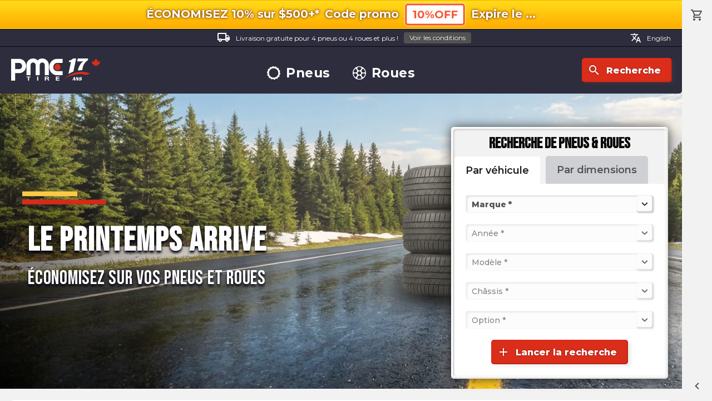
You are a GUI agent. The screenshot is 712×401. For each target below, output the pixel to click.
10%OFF (435, 14)
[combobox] (473, 203)
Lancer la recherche (557, 352)
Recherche (624, 70)
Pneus (298, 73)
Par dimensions (597, 170)
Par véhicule (497, 170)
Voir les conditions (437, 37)
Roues (384, 73)
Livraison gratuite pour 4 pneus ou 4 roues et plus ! (344, 38)
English (650, 37)
